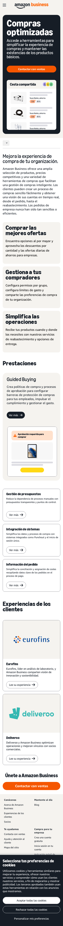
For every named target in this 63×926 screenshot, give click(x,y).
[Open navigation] (4, 5)
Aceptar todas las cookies (31, 900)
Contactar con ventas (31, 69)
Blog (36, 804)
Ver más (16, 415)
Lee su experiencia (22, 684)
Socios (7, 821)
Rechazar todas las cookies (31, 909)
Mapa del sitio (11, 847)
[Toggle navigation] (6, 143)
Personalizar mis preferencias (31, 918)
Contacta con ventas (14, 834)
